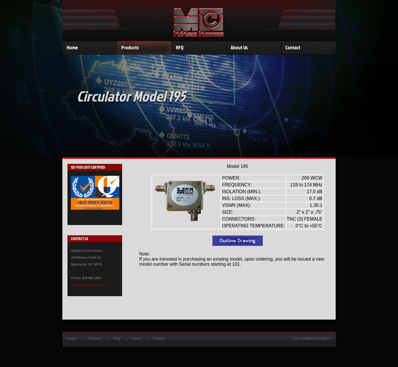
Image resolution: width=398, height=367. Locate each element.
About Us (239, 47)
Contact (292, 47)
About (136, 339)
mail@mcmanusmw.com (89, 285)
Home (72, 47)
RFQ (180, 47)
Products (130, 47)
